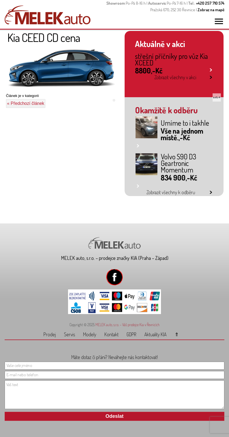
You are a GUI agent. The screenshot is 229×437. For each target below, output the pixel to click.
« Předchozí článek (25, 103)
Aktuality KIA (155, 334)
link (211, 69)
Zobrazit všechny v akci (175, 77)
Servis (69, 334)
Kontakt (111, 334)
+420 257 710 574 (210, 3)
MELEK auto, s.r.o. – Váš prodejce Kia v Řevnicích (127, 324)
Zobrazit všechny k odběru (170, 192)
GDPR (131, 334)
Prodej (49, 334)
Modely (89, 334)
